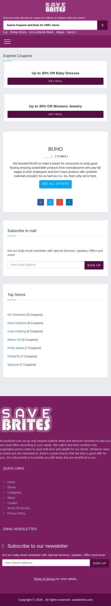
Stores (11, 487)
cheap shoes (18, 32)
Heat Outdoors (25, 323)
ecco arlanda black (41, 32)
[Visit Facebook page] (40, 202)
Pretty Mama (24, 348)
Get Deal (55, 81)
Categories (14, 492)
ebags (60, 32)
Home (11, 482)
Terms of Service (18, 508)
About (11, 497)
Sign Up (94, 265)
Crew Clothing (25, 331)
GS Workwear (25, 314)
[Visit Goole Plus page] (59, 202)
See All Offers (55, 183)
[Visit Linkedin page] (69, 202)
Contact (12, 503)
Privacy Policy (16, 513)
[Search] (102, 25)
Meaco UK (23, 339)
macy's (71, 32)
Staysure (22, 364)
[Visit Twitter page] (50, 202)
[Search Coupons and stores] (50, 25)
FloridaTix (22, 356)
